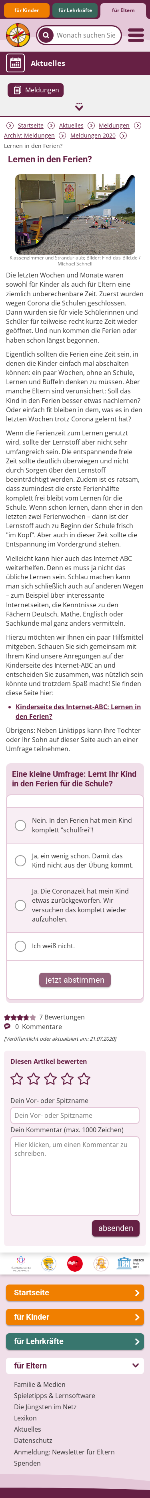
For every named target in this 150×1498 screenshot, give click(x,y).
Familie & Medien (40, 1384)
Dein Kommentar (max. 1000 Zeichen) (67, 1129)
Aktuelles (71, 126)
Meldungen (114, 126)
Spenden (27, 1463)
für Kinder (26, 10)
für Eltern (123, 10)
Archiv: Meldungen (29, 136)
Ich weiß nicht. (45, 946)
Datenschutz (33, 1440)
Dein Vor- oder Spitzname (49, 1100)
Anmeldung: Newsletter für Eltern (64, 1452)
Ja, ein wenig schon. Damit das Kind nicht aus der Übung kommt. (74, 861)
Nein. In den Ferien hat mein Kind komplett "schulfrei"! (73, 825)
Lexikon (25, 1418)
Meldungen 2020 (93, 136)
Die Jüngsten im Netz (45, 1406)
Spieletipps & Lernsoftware (54, 1395)
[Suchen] (46, 35)
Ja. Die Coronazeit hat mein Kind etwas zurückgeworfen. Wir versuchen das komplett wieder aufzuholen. (72, 905)
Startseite (31, 126)
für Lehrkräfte (75, 10)
